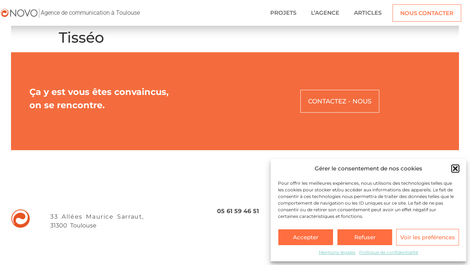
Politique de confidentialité (388, 252)
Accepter (305, 237)
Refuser (365, 237)
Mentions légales (337, 252)
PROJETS (283, 12)
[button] (455, 168)
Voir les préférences (427, 237)
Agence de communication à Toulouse (90, 12)
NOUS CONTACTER (426, 13)
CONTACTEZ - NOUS (340, 101)
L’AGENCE (325, 12)
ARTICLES (368, 12)
